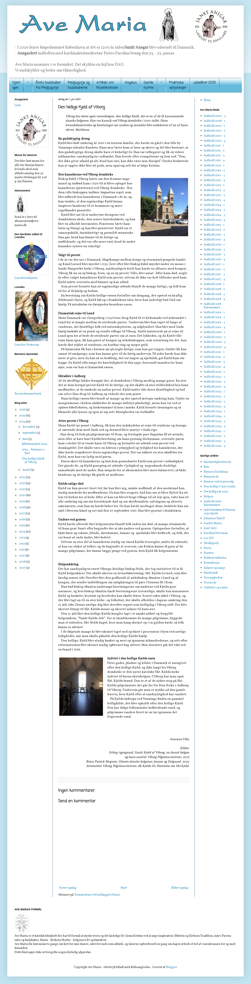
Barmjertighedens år (217, 462)
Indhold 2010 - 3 (214, 136)
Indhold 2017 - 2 (214, 270)
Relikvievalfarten (215, 558)
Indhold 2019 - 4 (214, 327)
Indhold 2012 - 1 (214, 166)
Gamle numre (149, 85)
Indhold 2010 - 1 (214, 126)
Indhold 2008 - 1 (214, 121)
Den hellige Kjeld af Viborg (33, 460)
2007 (22, 568)
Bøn (206, 467)
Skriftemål (211, 573)
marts (27, 470)
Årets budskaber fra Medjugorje (48, 85)
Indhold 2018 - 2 (214, 289)
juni (25, 439)
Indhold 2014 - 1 (214, 205)
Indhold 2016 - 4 (214, 260)
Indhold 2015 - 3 (214, 235)
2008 (22, 562)
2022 (22, 483)
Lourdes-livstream (27, 345)
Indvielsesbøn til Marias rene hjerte (219, 511)
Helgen (208, 497)
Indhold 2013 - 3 (214, 195)
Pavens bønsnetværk (28, 394)
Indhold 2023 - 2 (214, 397)
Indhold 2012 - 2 (214, 171)
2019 (22, 502)
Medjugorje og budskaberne (78, 85)
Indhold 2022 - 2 (214, 377)
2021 (22, 489)
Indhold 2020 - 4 (215, 347)
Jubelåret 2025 (204, 82)
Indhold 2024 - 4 (215, 426)
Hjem (207, 100)
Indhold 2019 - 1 (214, 312)
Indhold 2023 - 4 (214, 407)
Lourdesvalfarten (26, 278)
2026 (22, 410)
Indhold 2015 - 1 (214, 225)
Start (124, 888)
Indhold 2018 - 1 (214, 284)
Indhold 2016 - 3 (214, 255)
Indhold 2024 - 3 (214, 421)
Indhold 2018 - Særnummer (213, 306)
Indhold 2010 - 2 (214, 131)
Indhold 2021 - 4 (214, 367)
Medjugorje (211, 543)
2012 (22, 544)
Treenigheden (213, 578)
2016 (22, 520)
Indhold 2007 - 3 (215, 116)
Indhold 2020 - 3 (215, 342)
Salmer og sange (214, 568)
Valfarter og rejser (216, 588)
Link (18, 105)
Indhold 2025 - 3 (214, 441)
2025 (22, 416)
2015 (22, 526)
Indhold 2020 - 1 (214, 332)
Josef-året (210, 528)
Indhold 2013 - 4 (214, 200)
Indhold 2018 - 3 (214, 294)
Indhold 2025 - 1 (214, 431)
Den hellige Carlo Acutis (219, 487)
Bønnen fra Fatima (216, 472)
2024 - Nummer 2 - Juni (34, 451)
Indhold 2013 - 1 (214, 185)
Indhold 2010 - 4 (214, 141)
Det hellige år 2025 (216, 492)
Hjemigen (16, 85)
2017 (22, 514)
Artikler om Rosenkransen (107, 85)
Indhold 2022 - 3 (214, 382)
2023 (22, 477)
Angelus (131, 82)
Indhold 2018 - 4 (214, 299)
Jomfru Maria (213, 523)
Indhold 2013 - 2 (214, 190)
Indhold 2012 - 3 (214, 175)
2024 (22, 422)
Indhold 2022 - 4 (214, 387)
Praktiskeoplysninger (177, 85)
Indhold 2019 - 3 (214, 322)
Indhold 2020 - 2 (215, 337)
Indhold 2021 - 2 (214, 357)
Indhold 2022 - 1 (214, 372)
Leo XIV (209, 538)
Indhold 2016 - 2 (214, 250)
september (30, 433)
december (29, 427)
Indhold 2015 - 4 (214, 240)
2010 (22, 556)
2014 (22, 532)
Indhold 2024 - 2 (214, 416)
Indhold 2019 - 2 (214, 317)
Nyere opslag (67, 888)
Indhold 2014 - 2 (214, 210)
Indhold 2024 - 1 (214, 411)
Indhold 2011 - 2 (214, 151)
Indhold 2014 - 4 (214, 220)
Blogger (171, 967)
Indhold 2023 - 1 (214, 392)
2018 (22, 508)
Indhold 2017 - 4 (214, 279)
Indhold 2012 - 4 (214, 180)
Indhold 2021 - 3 (214, 362)
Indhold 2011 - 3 (214, 156)
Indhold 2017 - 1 (214, 264)
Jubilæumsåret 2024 (34, 444)
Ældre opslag (179, 888)
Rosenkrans (212, 563)
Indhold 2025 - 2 (214, 436)
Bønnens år (211, 477)
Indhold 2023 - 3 (214, 402)
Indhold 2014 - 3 (214, 215)
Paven (208, 548)
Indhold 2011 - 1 (214, 146)
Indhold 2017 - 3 (214, 274)
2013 (22, 538)
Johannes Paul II (214, 518)
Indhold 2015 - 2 (214, 230)
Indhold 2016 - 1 (214, 245)
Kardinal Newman (216, 533)
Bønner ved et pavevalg (219, 482)
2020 (22, 495)
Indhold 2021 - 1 (214, 352)
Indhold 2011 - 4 (214, 161)
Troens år (210, 583)
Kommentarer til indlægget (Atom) (97, 895)
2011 (22, 550)
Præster (209, 553)
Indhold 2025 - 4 (214, 446)
